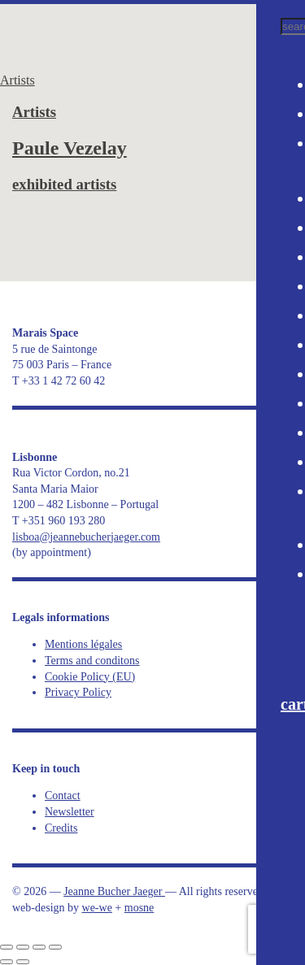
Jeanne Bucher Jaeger (109, 32)
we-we (97, 908)
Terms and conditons (92, 660)
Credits (61, 828)
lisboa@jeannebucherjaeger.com (86, 537)
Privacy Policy (78, 692)
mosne (139, 908)
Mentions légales (83, 644)
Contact (63, 795)
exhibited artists (64, 184)
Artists (17, 80)
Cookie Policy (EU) (90, 677)
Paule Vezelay (69, 148)
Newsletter (69, 812)
